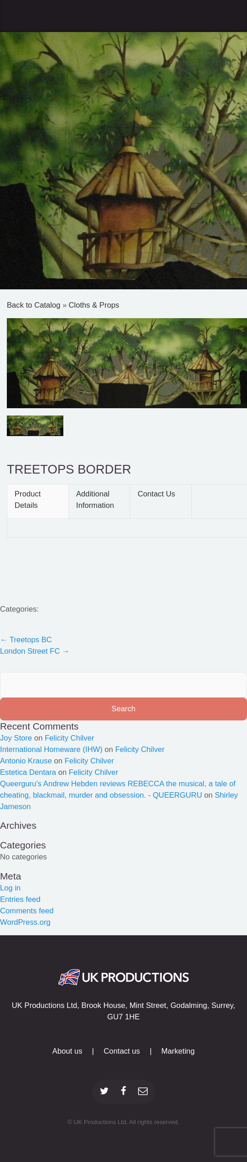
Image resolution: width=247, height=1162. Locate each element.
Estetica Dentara (28, 772)
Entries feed (20, 899)
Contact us (121, 1051)
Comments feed (27, 910)
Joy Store (16, 738)
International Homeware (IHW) (51, 749)
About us (67, 1051)
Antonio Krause (26, 761)
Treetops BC (26, 639)
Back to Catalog (34, 305)
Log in (10, 888)
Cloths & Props (93, 305)
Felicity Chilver (69, 738)
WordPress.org (25, 922)
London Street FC (35, 651)
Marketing (178, 1051)
